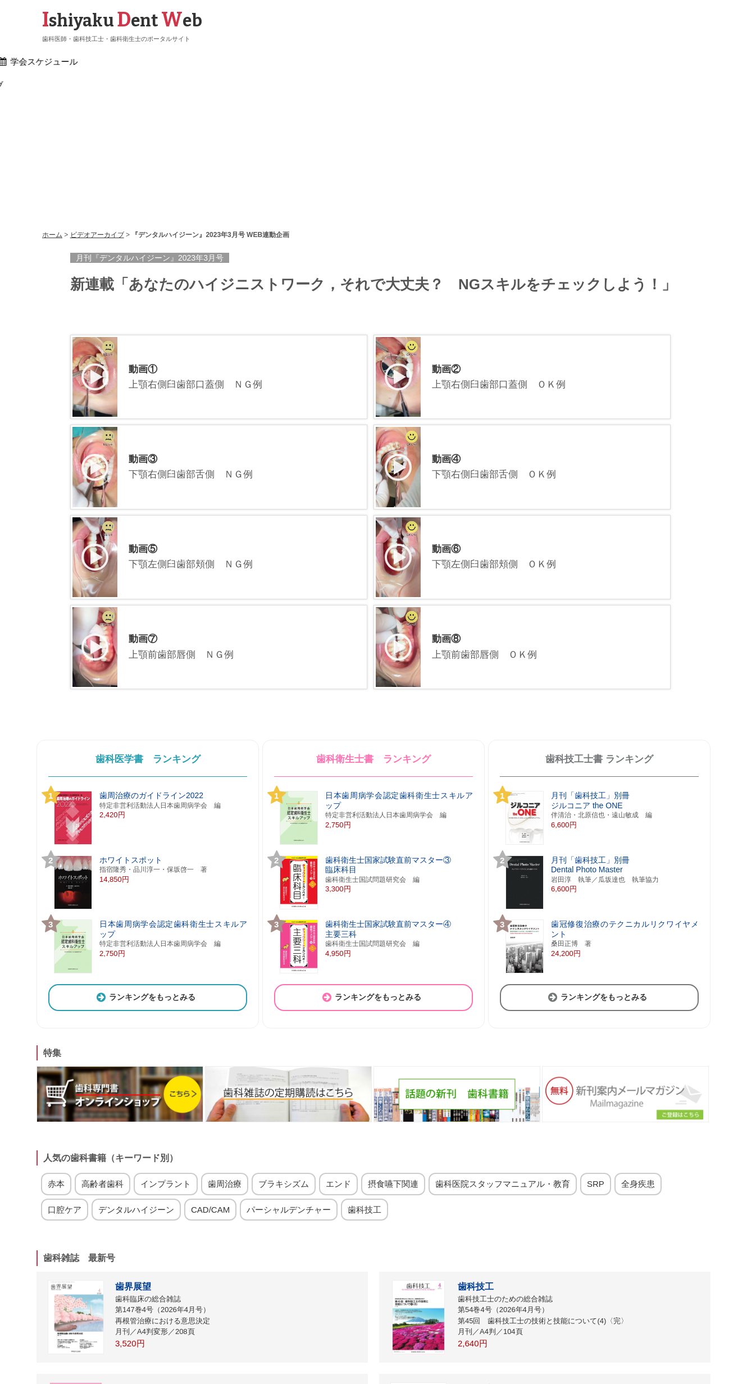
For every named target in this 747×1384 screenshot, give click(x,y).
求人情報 (544, 62)
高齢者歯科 (102, 1040)
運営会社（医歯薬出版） (511, 1350)
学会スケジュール (402, 62)
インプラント (165, 1040)
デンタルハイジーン (136, 1066)
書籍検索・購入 (257, 62)
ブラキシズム (283, 1040)
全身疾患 (638, 1040)
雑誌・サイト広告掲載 (310, 1350)
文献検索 (327, 62)
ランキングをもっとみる (144, 853)
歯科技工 (364, 1066)
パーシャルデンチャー (289, 1066)
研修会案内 (481, 62)
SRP (595, 1040)
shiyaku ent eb (122, 21)
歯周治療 (225, 1040)
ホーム (107, 62)
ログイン (212, 1350)
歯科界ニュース (173, 62)
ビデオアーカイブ (619, 62)
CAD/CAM (210, 1066)
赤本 (56, 1040)
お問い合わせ (442, 1350)
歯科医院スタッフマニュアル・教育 (502, 1040)
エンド (338, 1040)
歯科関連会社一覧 (383, 1350)
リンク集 (251, 1350)
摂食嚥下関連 (393, 1040)
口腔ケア (64, 1066)
